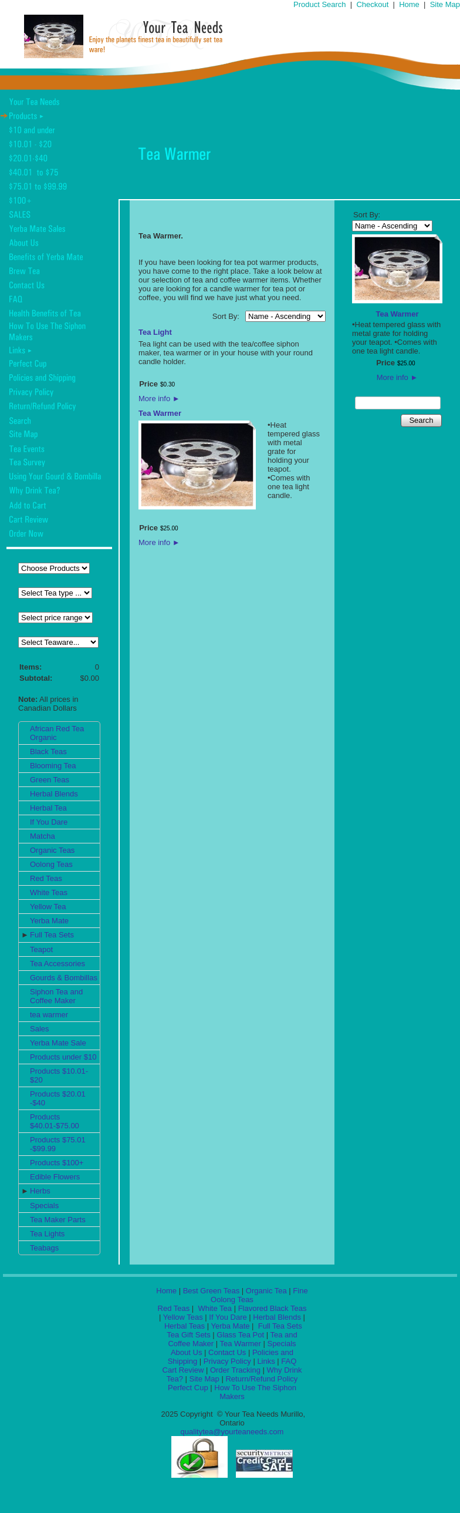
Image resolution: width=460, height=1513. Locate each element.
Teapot (41, 949)
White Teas (48, 892)
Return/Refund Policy (261, 1378)
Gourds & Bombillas (63, 977)
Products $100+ (56, 1162)
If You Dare (48, 822)
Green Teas (49, 779)
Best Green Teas (211, 1290)
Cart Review (183, 1370)
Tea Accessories (57, 963)
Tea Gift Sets (188, 1334)
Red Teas (46, 878)
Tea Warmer (159, 413)
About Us (186, 1352)
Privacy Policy (227, 1361)
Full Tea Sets (52, 934)
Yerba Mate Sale (58, 1042)
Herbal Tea (48, 807)
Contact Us (227, 1352)
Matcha (42, 836)
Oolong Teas (51, 864)
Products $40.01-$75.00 (54, 1121)
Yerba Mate (49, 920)
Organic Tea (266, 1290)
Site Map (445, 4)
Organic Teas (52, 850)
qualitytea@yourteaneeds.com (232, 1431)
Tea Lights (47, 1233)
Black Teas (48, 751)
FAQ (288, 1361)
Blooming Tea (53, 765)
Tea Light (155, 332)
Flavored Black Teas (272, 1308)
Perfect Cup (188, 1387)
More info (159, 398)
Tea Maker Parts (58, 1219)
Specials (44, 1205)
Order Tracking (235, 1370)
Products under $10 (63, 1057)
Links (266, 1361)
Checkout (372, 4)
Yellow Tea (48, 906)
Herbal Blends (54, 793)
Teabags (44, 1247)
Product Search (319, 4)
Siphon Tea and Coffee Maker (56, 996)
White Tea (214, 1308)
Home (409, 4)
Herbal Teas (184, 1326)
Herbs (40, 1190)
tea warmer (49, 1014)
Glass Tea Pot (240, 1334)
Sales (39, 1028)
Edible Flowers (55, 1176)
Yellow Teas (183, 1317)
